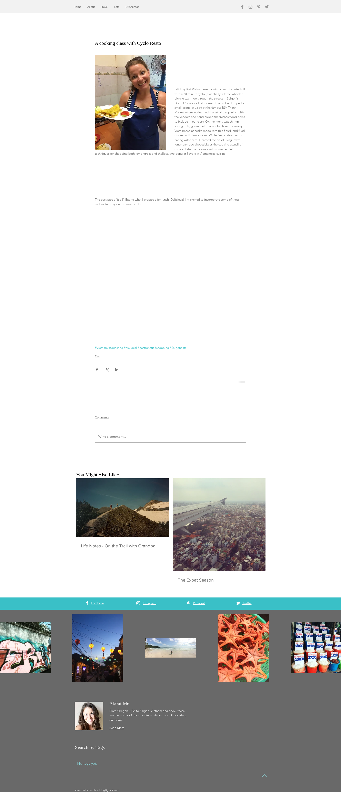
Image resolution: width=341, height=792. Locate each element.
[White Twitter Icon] (238, 603)
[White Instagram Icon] (138, 603)
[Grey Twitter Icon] (266, 6)
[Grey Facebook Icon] (242, 6)
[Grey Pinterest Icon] (258, 6)
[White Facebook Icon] (87, 602)
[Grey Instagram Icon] (250, 6)
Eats (97, 356)
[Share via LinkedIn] (117, 369)
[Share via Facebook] (97, 369)
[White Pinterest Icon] (188, 603)
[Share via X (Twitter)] (107, 369)
